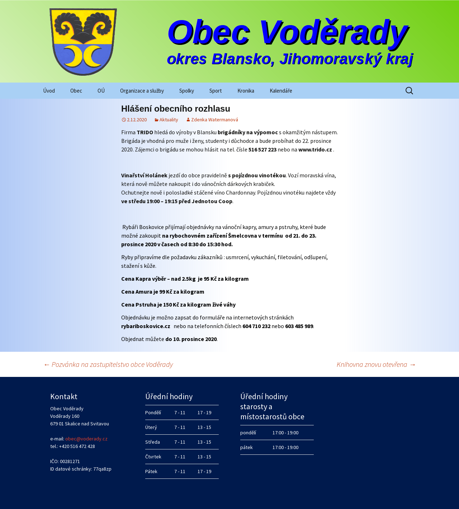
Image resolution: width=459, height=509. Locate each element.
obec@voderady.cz (86, 438)
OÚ (101, 90)
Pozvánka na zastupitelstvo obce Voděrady (108, 364)
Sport (215, 90)
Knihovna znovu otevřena (376, 364)
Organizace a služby (142, 90)
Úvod (49, 90)
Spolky (186, 90)
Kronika (245, 90)
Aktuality (169, 119)
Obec (76, 90)
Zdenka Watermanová (214, 119)
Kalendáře (281, 90)
